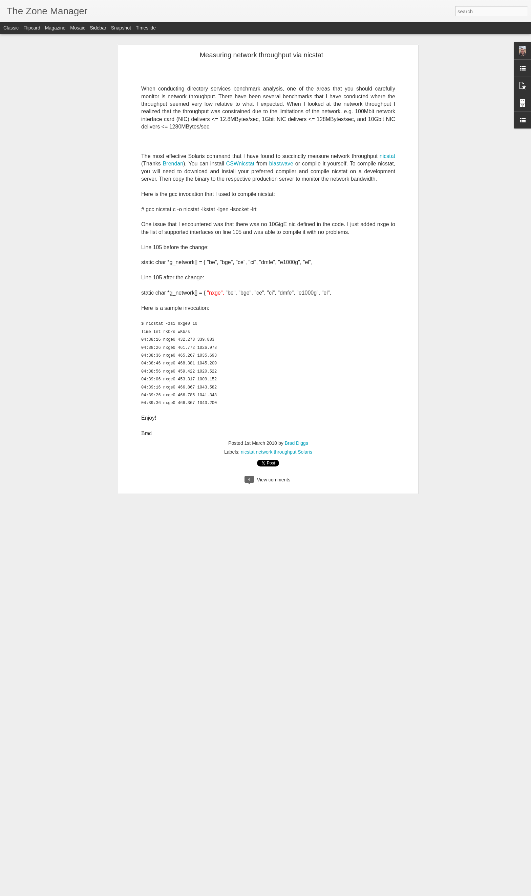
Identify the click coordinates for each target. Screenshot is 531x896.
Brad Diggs (296, 443)
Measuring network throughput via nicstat (261, 54)
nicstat (387, 156)
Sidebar (98, 28)
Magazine (55, 28)
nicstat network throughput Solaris (276, 452)
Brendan (173, 163)
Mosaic (77, 28)
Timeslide (146, 28)
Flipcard (31, 28)
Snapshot (121, 28)
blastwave (281, 163)
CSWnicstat (240, 163)
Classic (11, 28)
